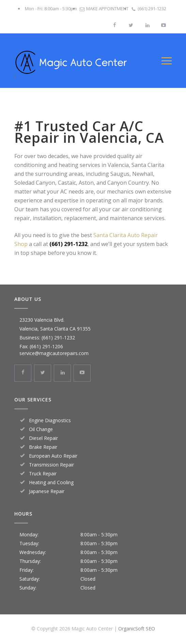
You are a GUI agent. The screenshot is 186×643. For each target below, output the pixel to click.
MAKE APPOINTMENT (107, 8)
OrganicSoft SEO (136, 628)
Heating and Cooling (51, 482)
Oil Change (41, 429)
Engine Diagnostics (50, 420)
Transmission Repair (51, 464)
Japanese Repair (46, 491)
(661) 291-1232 (152, 8)
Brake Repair (43, 447)
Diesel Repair (43, 438)
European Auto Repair (53, 456)
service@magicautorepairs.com (54, 353)
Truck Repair (43, 473)
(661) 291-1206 (46, 346)
